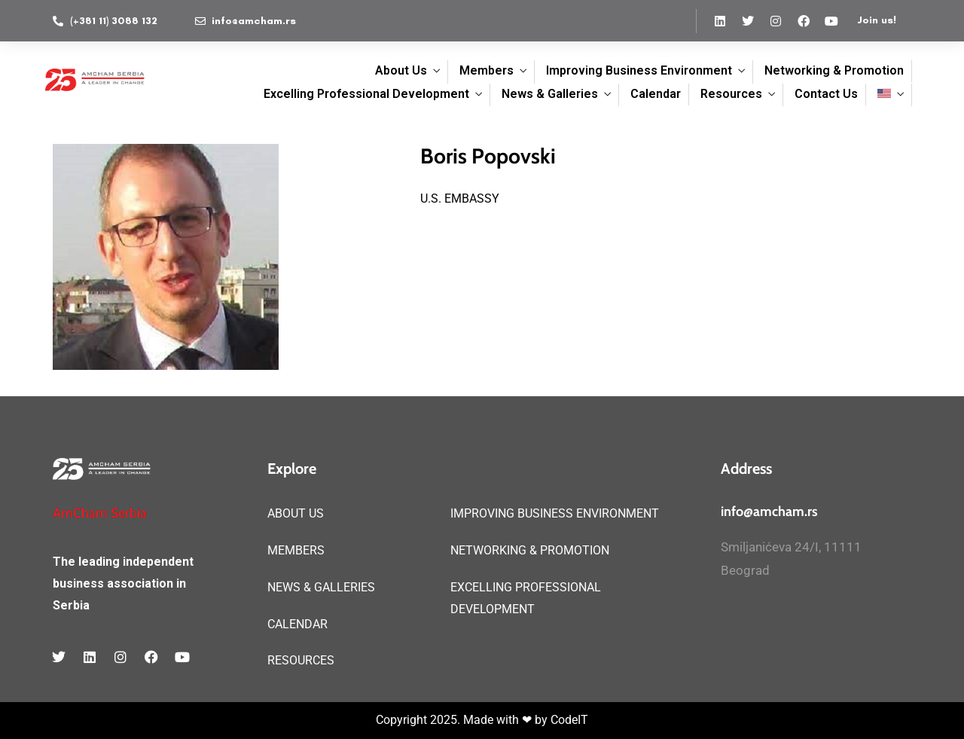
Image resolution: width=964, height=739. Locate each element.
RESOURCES (300, 660)
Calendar (655, 94)
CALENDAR (297, 624)
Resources (731, 94)
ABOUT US (295, 513)
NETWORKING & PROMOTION (529, 550)
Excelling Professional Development (366, 94)
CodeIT (569, 720)
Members (486, 70)
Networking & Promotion (834, 70)
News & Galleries (550, 94)
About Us (401, 70)
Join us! (876, 20)
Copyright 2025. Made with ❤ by (463, 720)
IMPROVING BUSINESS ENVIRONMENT (554, 513)
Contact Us (826, 94)
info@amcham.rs (769, 511)
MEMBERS (296, 550)
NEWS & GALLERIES (321, 587)
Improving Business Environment (639, 70)
